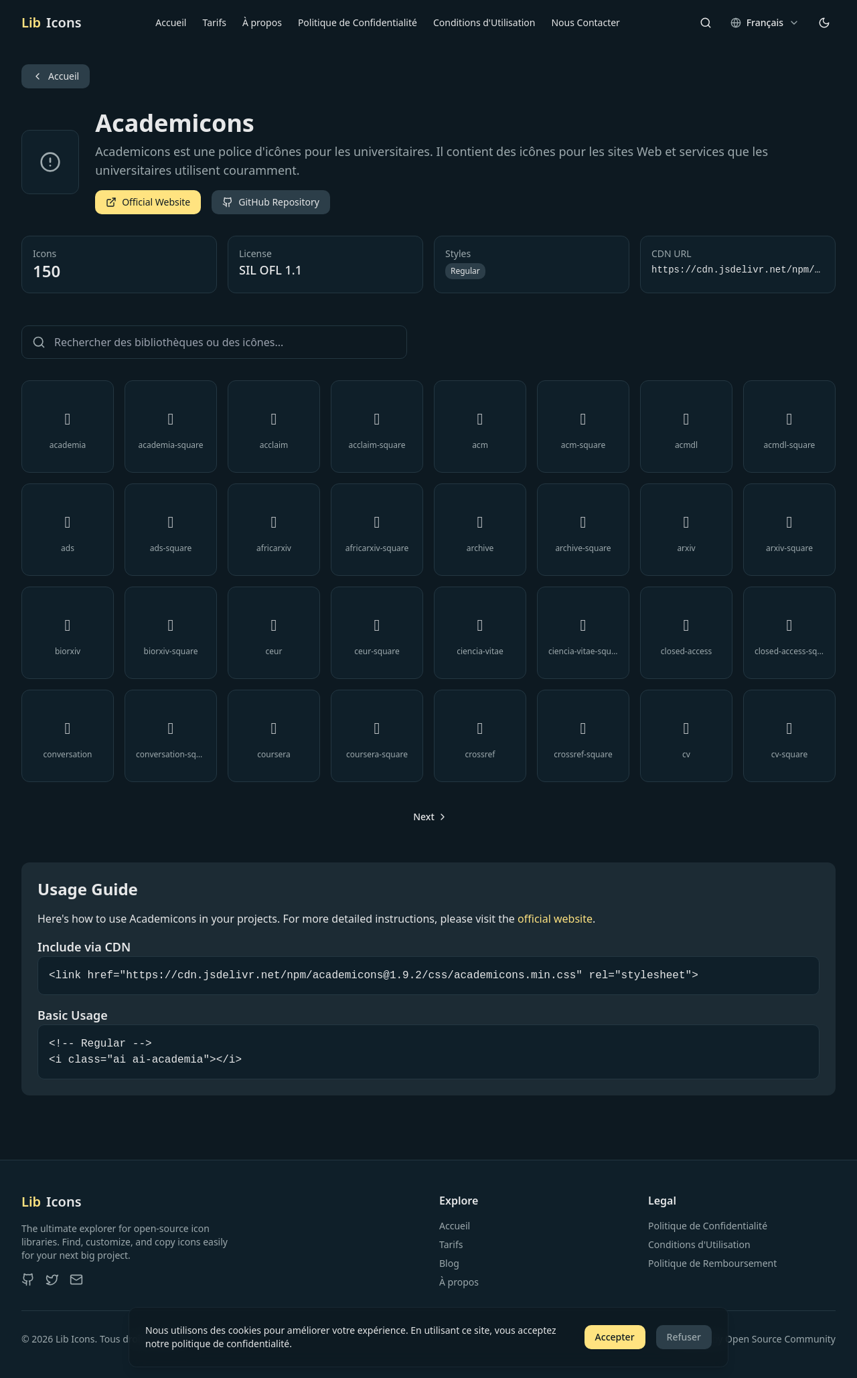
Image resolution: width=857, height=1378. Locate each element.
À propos (262, 22)
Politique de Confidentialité (357, 22)
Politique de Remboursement (712, 1263)
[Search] (705, 22)
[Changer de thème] (824, 22)
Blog (449, 1263)
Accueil (170, 22)
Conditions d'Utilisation (484, 22)
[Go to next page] (428, 816)
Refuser (684, 1336)
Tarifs (214, 22)
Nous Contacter (585, 22)
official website (555, 918)
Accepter (615, 1336)
